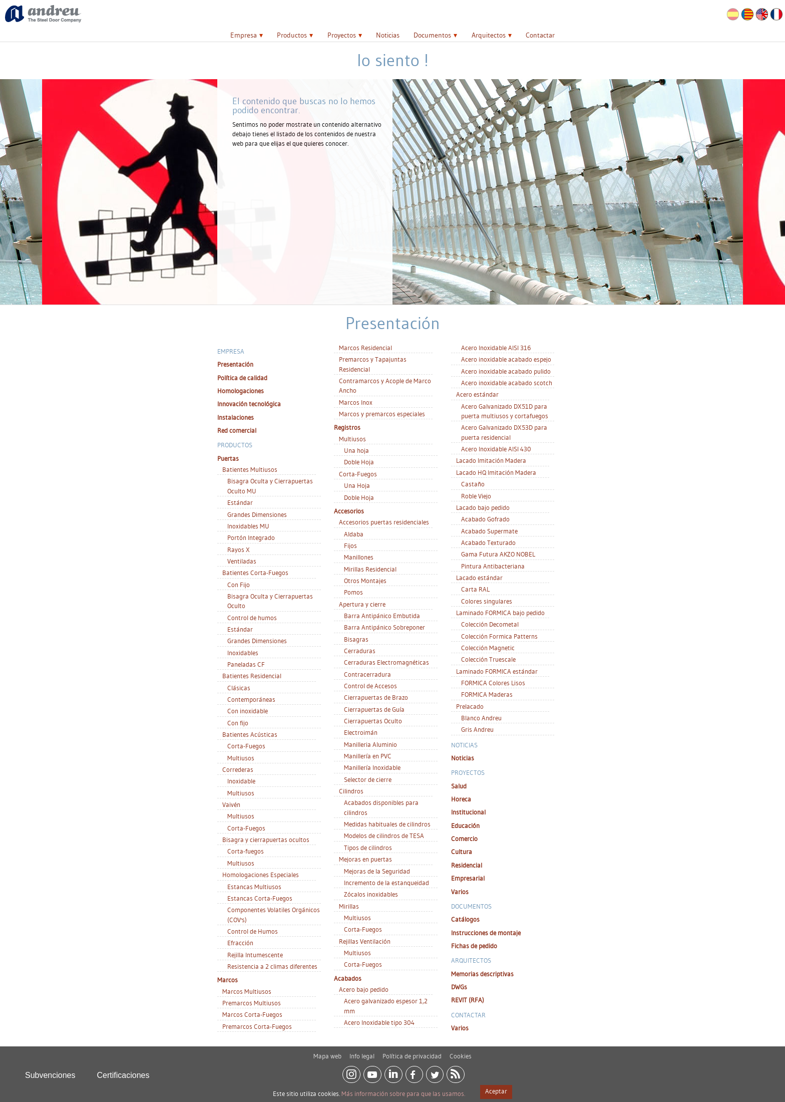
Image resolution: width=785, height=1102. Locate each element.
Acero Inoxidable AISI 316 (496, 348)
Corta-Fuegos (246, 746)
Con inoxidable (247, 711)
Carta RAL (475, 589)
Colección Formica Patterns (499, 636)
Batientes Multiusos (249, 469)
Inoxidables (242, 653)
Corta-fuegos (245, 851)
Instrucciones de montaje (486, 933)
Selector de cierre (367, 779)
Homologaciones (240, 391)
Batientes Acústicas (249, 734)
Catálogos (465, 919)
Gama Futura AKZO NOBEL (498, 554)
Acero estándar (477, 394)
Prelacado (470, 706)
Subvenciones (50, 1071)
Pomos (353, 592)
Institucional (468, 812)
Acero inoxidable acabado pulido (506, 371)
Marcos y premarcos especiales (382, 414)
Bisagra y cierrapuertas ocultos (265, 840)
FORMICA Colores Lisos (493, 683)
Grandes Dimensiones (257, 514)
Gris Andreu (477, 729)
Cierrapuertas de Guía (374, 709)
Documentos (432, 35)
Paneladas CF (246, 664)
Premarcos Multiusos (251, 1003)
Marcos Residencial (365, 348)
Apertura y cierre (362, 604)
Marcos (227, 980)
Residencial (466, 865)
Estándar (240, 502)
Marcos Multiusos (246, 991)
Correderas (237, 769)
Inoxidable (241, 781)
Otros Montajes (365, 581)
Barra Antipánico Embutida (382, 616)
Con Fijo (238, 585)
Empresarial (468, 878)
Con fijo (237, 723)
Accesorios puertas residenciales (384, 522)
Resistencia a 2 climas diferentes (272, 966)
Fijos (350, 545)
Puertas (228, 458)
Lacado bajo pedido (483, 507)
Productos (292, 35)
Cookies (461, 1052)
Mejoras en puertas (365, 859)
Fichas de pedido (474, 946)
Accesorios (349, 511)
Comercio (464, 839)
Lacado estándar (479, 578)
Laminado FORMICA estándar (497, 671)
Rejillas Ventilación (364, 941)
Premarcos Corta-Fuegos (257, 1026)
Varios (460, 892)
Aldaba (353, 534)
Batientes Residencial (251, 676)
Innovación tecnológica (249, 404)
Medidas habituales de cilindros (387, 824)
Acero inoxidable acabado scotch (506, 383)
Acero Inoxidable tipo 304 (379, 1022)
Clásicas (238, 688)
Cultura (461, 852)
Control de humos (252, 618)
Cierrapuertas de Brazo (376, 697)
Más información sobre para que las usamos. (403, 1093)
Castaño (473, 484)
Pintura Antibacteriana (493, 566)
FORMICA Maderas (487, 694)
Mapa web (327, 1052)
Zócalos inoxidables (371, 894)
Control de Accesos (370, 686)
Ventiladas (241, 561)
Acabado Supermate (489, 531)
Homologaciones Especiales (260, 875)
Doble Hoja (359, 462)
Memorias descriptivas (482, 974)
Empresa (243, 35)
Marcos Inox (355, 402)
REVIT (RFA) (467, 1000)
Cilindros (351, 791)
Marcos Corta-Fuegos (252, 1014)
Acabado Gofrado (485, 519)
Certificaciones (123, 1071)
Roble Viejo (476, 496)
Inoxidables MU (248, 526)
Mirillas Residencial (370, 569)
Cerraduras (359, 651)
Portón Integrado (251, 537)
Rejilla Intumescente (255, 955)
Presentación (235, 364)
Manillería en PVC (367, 756)
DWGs (459, 987)
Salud (459, 786)
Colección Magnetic (488, 648)
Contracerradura (367, 674)
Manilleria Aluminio (370, 744)
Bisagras (356, 639)
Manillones (358, 557)
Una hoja (356, 450)
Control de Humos (252, 931)
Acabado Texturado (488, 542)
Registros (347, 427)
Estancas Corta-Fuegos (259, 898)
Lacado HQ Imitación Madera (496, 472)
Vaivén (231, 804)
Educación (465, 825)
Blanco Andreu (481, 718)
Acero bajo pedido (363, 989)
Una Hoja (357, 485)
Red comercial (236, 430)
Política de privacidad (412, 1052)
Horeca (461, 799)
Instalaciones (235, 417)
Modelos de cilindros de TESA (384, 836)
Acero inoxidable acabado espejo (506, 359)
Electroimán (360, 732)
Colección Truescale (488, 659)
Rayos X (238, 549)
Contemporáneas (251, 699)
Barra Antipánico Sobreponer (384, 627)
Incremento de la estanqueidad (386, 883)
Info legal (361, 1052)
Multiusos (240, 758)
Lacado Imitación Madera (491, 460)
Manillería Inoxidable (372, 767)
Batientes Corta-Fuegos (255, 573)
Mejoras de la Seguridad (377, 871)
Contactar (540, 35)
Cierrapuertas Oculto (373, 721)
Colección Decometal (490, 624)
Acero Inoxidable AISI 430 (496, 449)
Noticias (388, 35)
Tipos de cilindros (368, 848)
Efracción (240, 943)
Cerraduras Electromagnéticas (386, 662)
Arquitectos (489, 35)
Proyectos (341, 35)
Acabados (347, 978)
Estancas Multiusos (254, 887)
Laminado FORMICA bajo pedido (500, 613)
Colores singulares (486, 601)
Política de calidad (242, 378)
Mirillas (349, 906)
